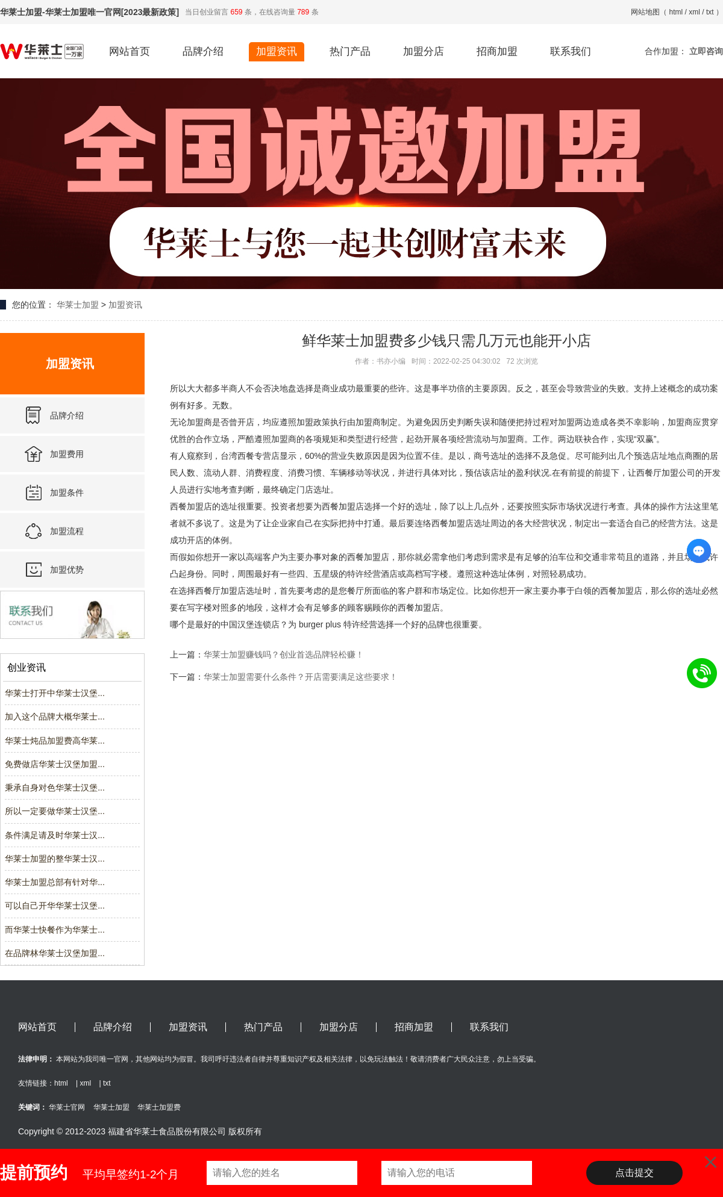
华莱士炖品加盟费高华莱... (55, 740)
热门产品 (350, 51)
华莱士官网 (67, 1107)
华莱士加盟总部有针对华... (55, 882)
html (676, 12)
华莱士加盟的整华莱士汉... (55, 858)
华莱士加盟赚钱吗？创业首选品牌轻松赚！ (284, 654)
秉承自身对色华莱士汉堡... (55, 787)
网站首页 (129, 51)
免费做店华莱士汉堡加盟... (55, 764)
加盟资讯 (276, 51)
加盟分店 (423, 51)
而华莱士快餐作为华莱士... (55, 929)
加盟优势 (67, 569)
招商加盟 (497, 51)
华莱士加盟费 (159, 1107)
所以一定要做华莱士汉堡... (55, 811)
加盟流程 (67, 531)
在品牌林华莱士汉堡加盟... (55, 953)
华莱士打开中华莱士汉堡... (55, 693)
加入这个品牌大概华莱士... (55, 716)
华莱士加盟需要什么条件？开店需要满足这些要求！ (301, 677)
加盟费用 (67, 454)
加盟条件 (67, 492)
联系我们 (570, 51)
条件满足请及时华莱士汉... (55, 835)
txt (710, 12)
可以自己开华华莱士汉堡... (55, 905)
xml (694, 12)
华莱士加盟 (78, 304)
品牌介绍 (203, 51)
